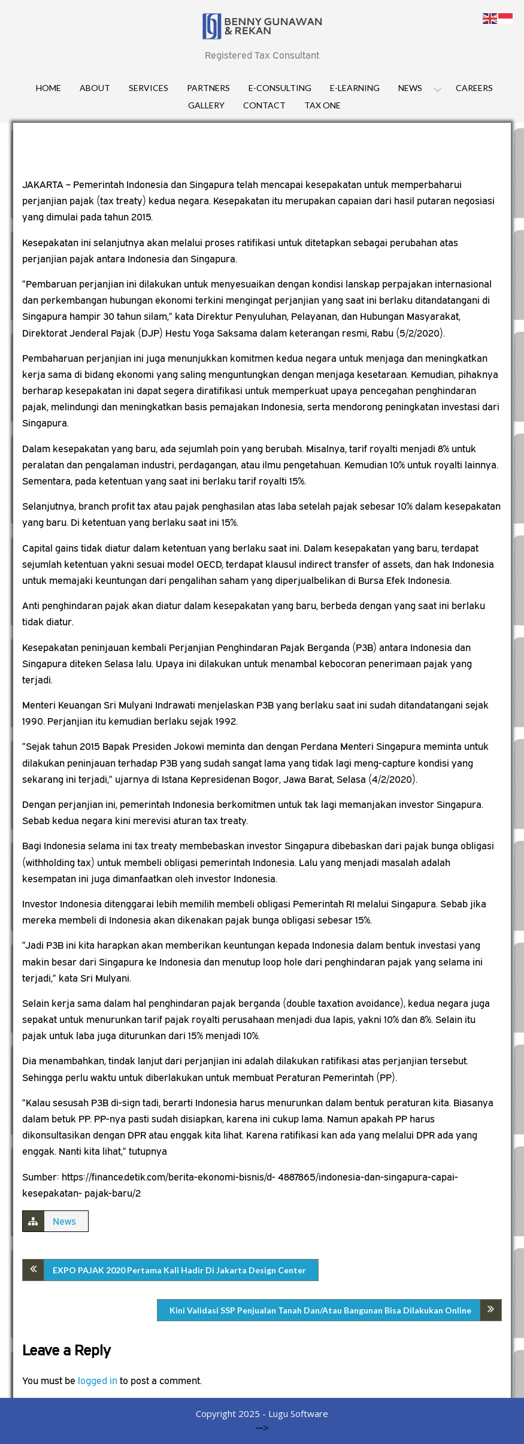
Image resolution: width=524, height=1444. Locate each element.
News (410, 88)
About (95, 88)
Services (148, 88)
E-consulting (280, 88)
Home (48, 88)
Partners (208, 88)
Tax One (322, 105)
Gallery (206, 105)
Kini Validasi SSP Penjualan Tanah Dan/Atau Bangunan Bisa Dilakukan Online (320, 1310)
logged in (97, 1381)
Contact (264, 105)
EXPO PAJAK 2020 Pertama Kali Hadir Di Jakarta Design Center (179, 1270)
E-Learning (355, 88)
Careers (474, 88)
